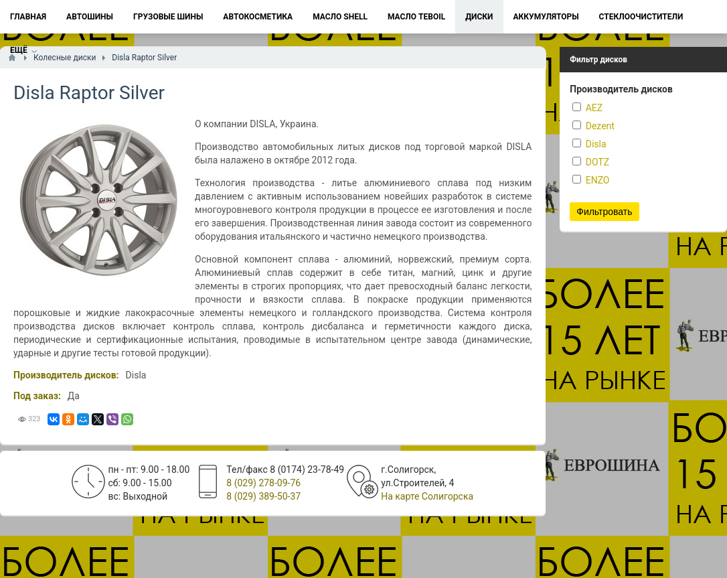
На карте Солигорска (427, 496)
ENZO (590, 180)
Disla (589, 144)
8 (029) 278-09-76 (263, 483)
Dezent (593, 126)
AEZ (587, 107)
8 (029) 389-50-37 (263, 496)
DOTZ (590, 162)
